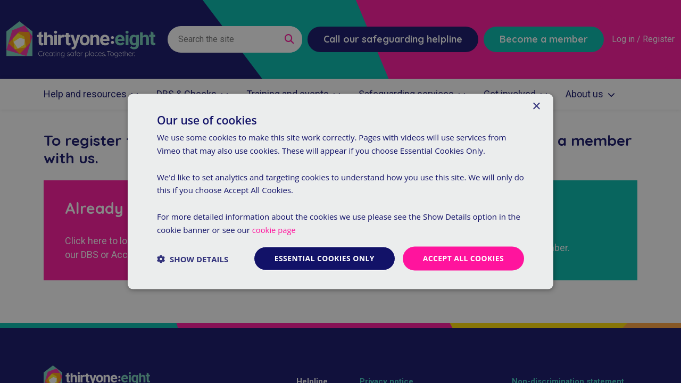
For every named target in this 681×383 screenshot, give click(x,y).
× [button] (536, 106)
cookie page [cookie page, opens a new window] (274, 229)
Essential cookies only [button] (323, 258)
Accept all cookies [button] (463, 258)
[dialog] (340, 191)
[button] (192, 258)
